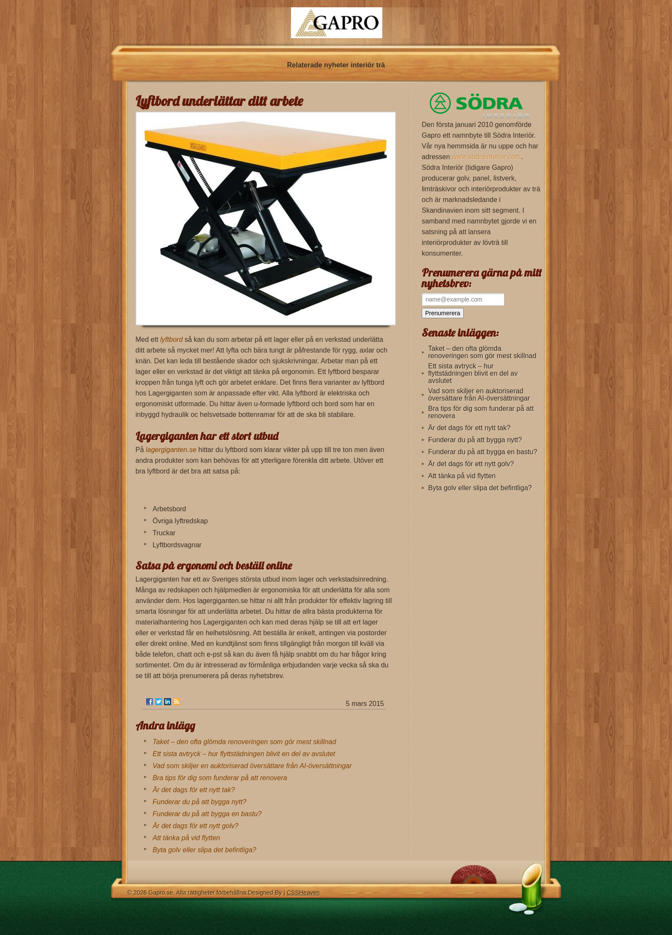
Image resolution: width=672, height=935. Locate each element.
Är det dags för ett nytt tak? (194, 789)
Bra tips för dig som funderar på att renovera (220, 777)
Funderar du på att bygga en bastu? (207, 813)
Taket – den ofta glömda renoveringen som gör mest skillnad (244, 741)
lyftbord (171, 339)
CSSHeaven (303, 892)
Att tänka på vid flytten (186, 838)
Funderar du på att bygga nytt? (199, 801)
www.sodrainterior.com (486, 156)
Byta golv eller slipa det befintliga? (204, 850)
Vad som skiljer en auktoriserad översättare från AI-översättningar (252, 765)
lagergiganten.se (171, 449)
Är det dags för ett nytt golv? (195, 825)
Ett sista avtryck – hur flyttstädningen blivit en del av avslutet (244, 753)
